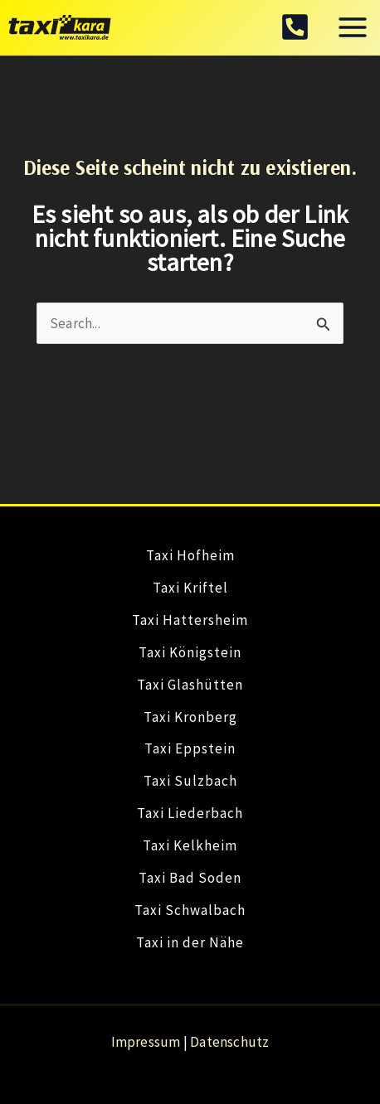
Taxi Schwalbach (190, 910)
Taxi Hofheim (190, 555)
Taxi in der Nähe (190, 942)
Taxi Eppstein (190, 748)
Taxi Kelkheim (190, 845)
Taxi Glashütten (190, 684)
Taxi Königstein (190, 652)
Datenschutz (229, 1042)
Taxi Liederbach (190, 813)
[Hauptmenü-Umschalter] (353, 28)
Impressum (146, 1042)
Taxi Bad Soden (190, 878)
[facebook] (294, 26)
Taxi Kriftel (190, 588)
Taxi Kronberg (190, 717)
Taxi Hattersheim (190, 620)
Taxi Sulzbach (190, 781)
